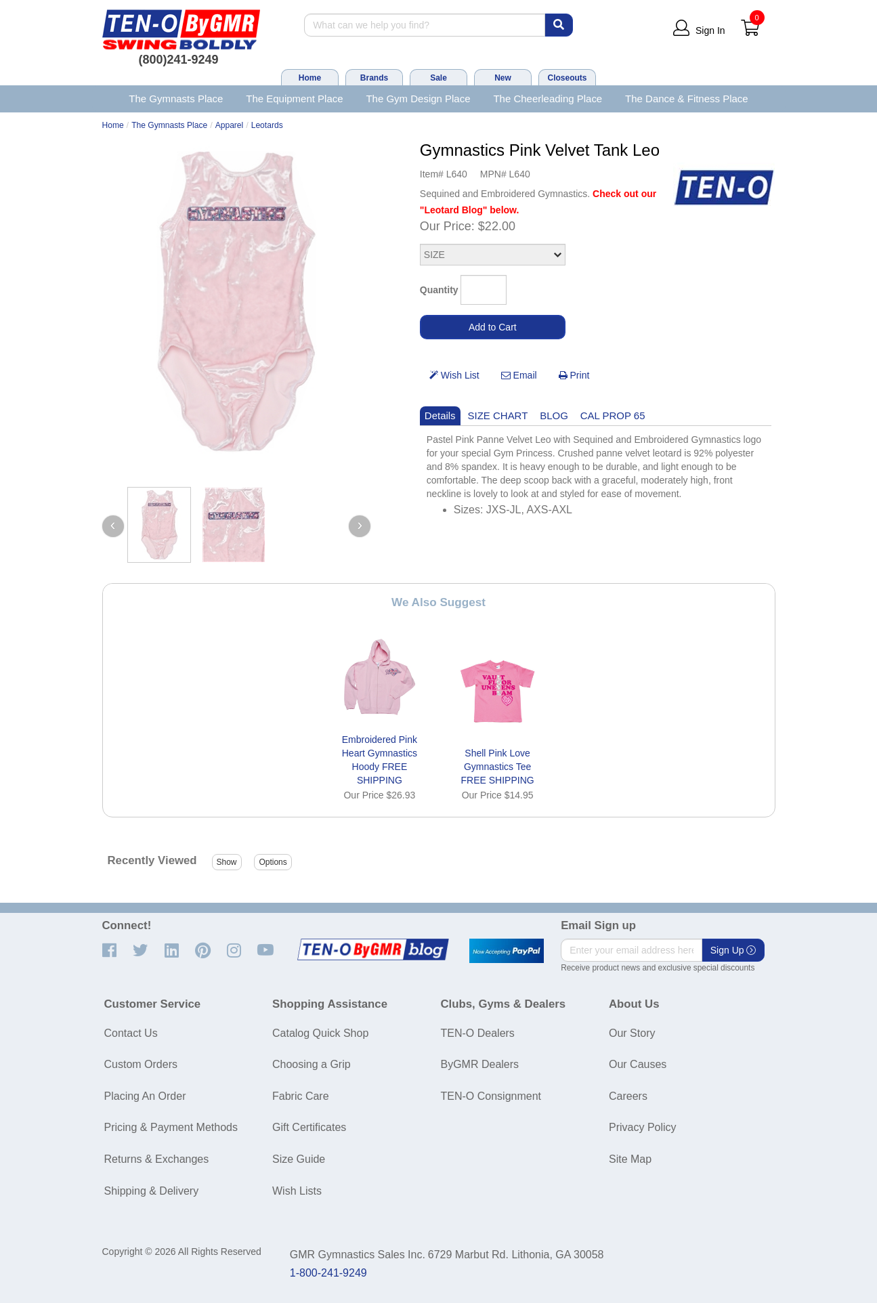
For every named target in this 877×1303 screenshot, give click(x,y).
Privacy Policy (643, 1127)
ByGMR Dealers (480, 1064)
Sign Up (733, 950)
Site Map (630, 1159)
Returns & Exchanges (156, 1159)
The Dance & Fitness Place (686, 98)
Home (310, 78)
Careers (628, 1096)
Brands (374, 78)
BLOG (554, 415)
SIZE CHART (498, 415)
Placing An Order (145, 1096)
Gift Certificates (309, 1127)
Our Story (632, 1033)
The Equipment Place (294, 98)
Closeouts (566, 78)
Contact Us (131, 1033)
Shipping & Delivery (151, 1191)
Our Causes (637, 1064)
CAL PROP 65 (612, 415)
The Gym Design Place (418, 98)
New (502, 78)
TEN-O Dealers (478, 1033)
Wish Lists (297, 1191)
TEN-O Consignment (491, 1096)
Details (440, 415)
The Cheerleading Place (547, 98)
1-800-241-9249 (328, 1273)
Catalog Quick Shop (320, 1033)
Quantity (439, 289)
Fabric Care (300, 1096)
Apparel (229, 125)
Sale (438, 78)
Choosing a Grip (311, 1064)
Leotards (267, 125)
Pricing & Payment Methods (171, 1127)
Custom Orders (140, 1064)
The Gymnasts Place (176, 98)
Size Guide (298, 1159)
